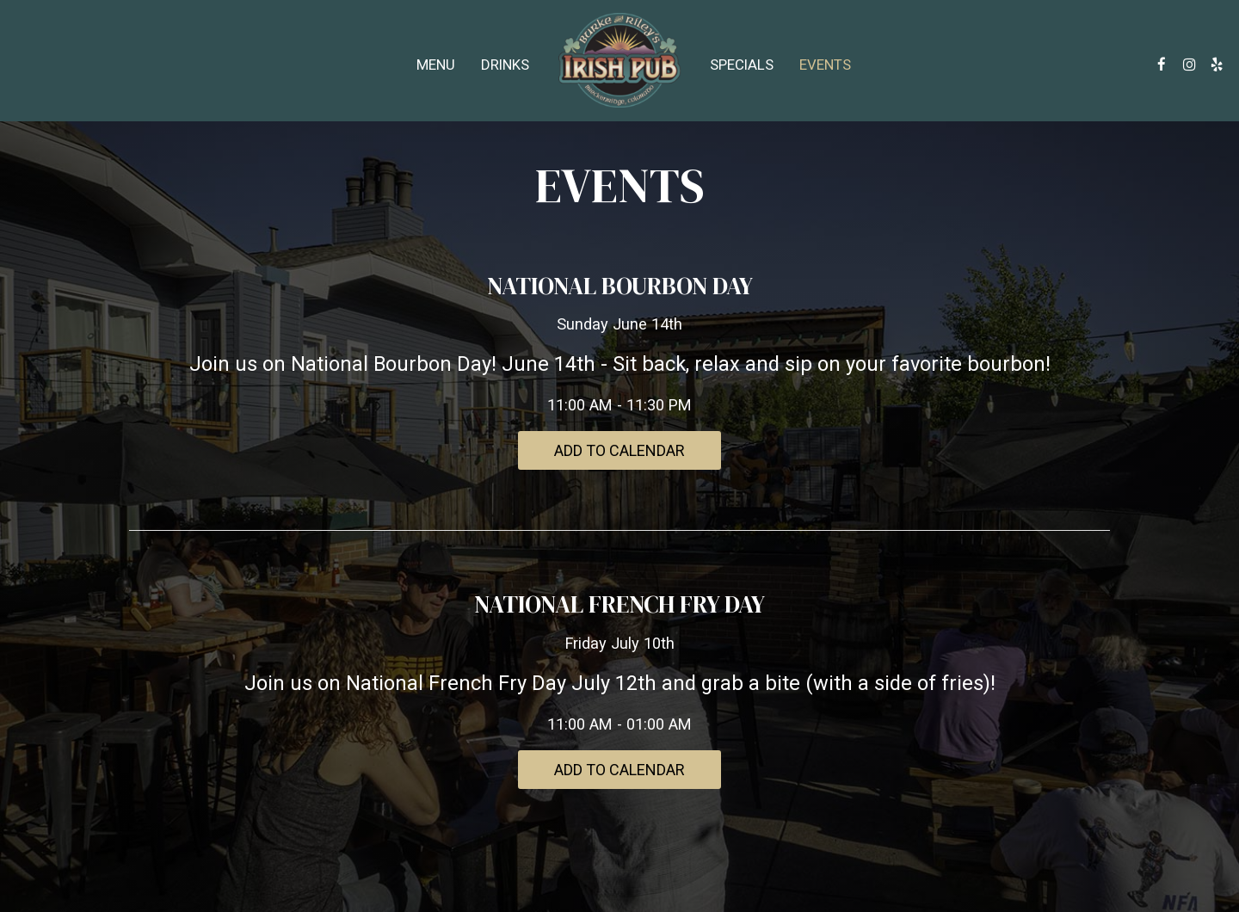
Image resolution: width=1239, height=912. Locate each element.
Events (825, 64)
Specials (742, 64)
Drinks (505, 64)
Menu (435, 64)
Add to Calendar (619, 450)
